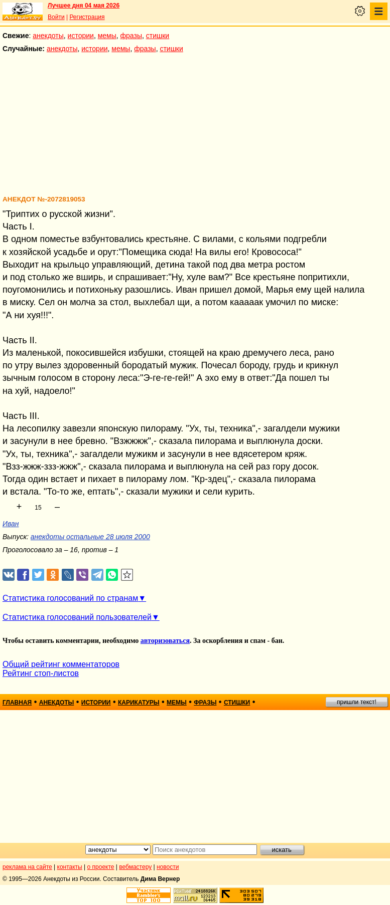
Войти (56, 17)
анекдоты (48, 36)
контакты (69, 866)
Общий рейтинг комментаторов (61, 664)
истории (81, 36)
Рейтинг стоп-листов (41, 673)
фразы (131, 36)
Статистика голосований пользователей (77, 617)
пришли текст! (356, 702)
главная (17, 702)
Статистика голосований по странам (70, 598)
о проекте (100, 866)
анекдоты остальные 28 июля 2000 (90, 537)
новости (168, 866)
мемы (107, 36)
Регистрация (86, 17)
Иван (11, 524)
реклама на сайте (27, 866)
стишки (157, 36)
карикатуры (139, 702)
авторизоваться (165, 640)
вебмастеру (135, 866)
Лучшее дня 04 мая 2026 (83, 5)
